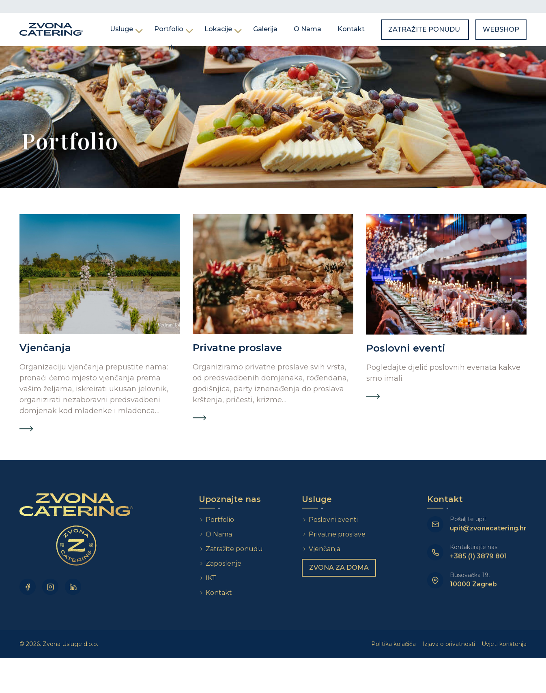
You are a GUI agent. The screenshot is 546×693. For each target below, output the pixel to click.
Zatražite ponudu (425, 29)
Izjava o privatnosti (448, 644)
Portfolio (168, 29)
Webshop (501, 29)
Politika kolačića (393, 644)
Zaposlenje (223, 563)
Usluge (121, 29)
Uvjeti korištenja (504, 644)
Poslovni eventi (333, 520)
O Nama (307, 29)
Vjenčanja (324, 549)
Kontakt (351, 29)
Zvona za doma (339, 567)
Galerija (265, 29)
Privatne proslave (337, 534)
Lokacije (218, 29)
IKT (211, 578)
